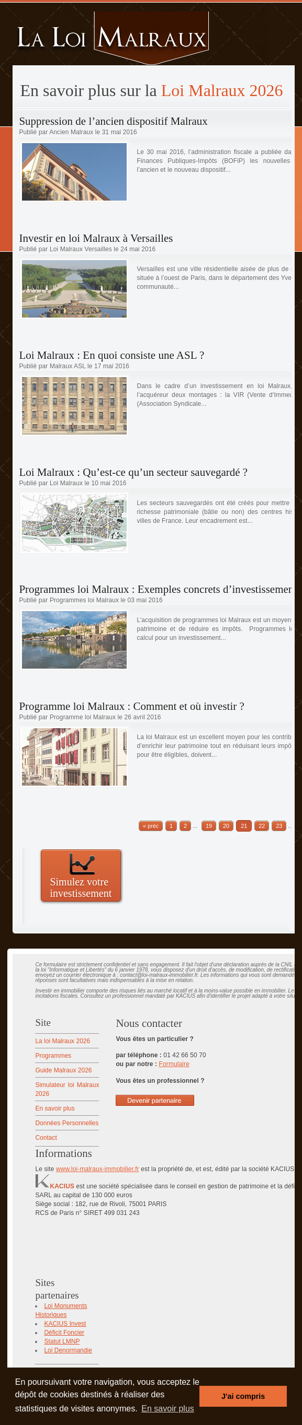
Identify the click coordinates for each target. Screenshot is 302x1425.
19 (209, 826)
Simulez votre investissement (80, 887)
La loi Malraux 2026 (62, 1041)
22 (262, 826)
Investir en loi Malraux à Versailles (96, 238)
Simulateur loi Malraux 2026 (67, 1089)
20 (226, 826)
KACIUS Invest (65, 1323)
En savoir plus (54, 1108)
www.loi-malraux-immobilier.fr (97, 1169)
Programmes (53, 1055)
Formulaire (174, 1064)
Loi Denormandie (68, 1350)
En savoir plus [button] (167, 1408)
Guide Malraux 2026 (63, 1070)
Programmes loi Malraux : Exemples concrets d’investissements (160, 589)
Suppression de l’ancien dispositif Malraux (113, 121)
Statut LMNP (62, 1341)
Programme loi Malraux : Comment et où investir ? (131, 706)
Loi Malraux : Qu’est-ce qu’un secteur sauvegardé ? (133, 472)
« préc (151, 826)
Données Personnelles (66, 1123)
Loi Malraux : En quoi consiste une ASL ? (111, 355)
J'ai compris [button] (243, 1396)
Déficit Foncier (64, 1332)
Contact (46, 1137)
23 (279, 826)
